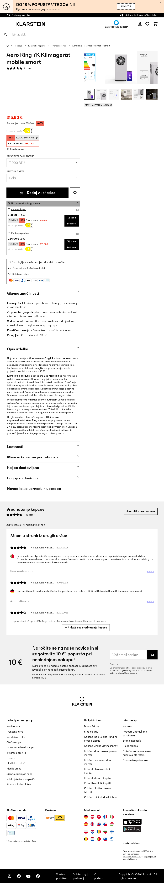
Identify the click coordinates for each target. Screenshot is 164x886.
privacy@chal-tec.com (128, 673)
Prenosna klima (62, 45)
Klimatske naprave (38, 45)
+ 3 (151, 94)
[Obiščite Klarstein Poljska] (86, 831)
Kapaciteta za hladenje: (20, 156)
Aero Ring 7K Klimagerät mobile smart (94, 45)
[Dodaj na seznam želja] (75, 192)
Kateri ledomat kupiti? (97, 778)
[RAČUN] (140, 24)
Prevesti (150, 571)
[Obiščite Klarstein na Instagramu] (9, 878)
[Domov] (10, 45)
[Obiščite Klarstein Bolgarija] (105, 831)
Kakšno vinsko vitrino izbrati (101, 745)
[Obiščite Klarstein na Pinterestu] (40, 878)
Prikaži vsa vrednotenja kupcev (86, 627)
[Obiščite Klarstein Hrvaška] (92, 831)
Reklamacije (130, 745)
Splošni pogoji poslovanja (82, 877)
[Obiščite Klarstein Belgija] (86, 839)
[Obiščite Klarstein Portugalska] (99, 839)
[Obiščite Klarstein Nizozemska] (92, 839)
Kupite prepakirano (21, 233)
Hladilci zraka (14, 767)
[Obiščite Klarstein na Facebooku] (20, 878)
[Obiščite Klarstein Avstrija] (92, 817)
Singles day (91, 731)
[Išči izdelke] (82, 34)
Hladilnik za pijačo (17, 762)
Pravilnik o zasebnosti (132, 856)
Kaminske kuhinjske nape (21, 747)
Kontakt (127, 726)
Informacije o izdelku (14, 131)
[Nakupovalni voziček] (155, 24)
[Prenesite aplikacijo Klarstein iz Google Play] (132, 829)
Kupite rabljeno (19, 209)
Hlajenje (19, 45)
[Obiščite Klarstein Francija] (105, 817)
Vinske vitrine (14, 726)
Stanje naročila (132, 740)
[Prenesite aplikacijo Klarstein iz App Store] (132, 822)
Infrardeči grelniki (17, 752)
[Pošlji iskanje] (5, 34)
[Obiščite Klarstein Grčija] (112, 839)
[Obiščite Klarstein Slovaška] (99, 824)
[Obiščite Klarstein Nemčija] (86, 817)
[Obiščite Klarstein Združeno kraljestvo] (92, 824)
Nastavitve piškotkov (135, 759)
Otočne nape (14, 741)
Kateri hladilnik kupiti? (97, 783)
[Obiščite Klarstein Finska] (112, 831)
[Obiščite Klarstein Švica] (99, 817)
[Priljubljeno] (147, 24)
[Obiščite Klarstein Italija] (112, 817)
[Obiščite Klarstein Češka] (105, 824)
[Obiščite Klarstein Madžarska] (112, 824)
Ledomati (12, 757)
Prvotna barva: (15, 171)
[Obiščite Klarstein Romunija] (99, 831)
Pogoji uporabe (129, 859)
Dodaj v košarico (37, 192)
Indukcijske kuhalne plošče (22, 778)
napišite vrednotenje (139, 511)
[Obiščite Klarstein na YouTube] (30, 878)
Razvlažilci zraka (16, 736)
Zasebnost (114, 664)
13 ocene (28, 68)
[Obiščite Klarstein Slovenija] (105, 839)
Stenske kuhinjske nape (20, 772)
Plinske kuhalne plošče (20, 783)
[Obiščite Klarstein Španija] (86, 824)
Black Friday (91, 726)
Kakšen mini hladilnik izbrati (101, 797)
